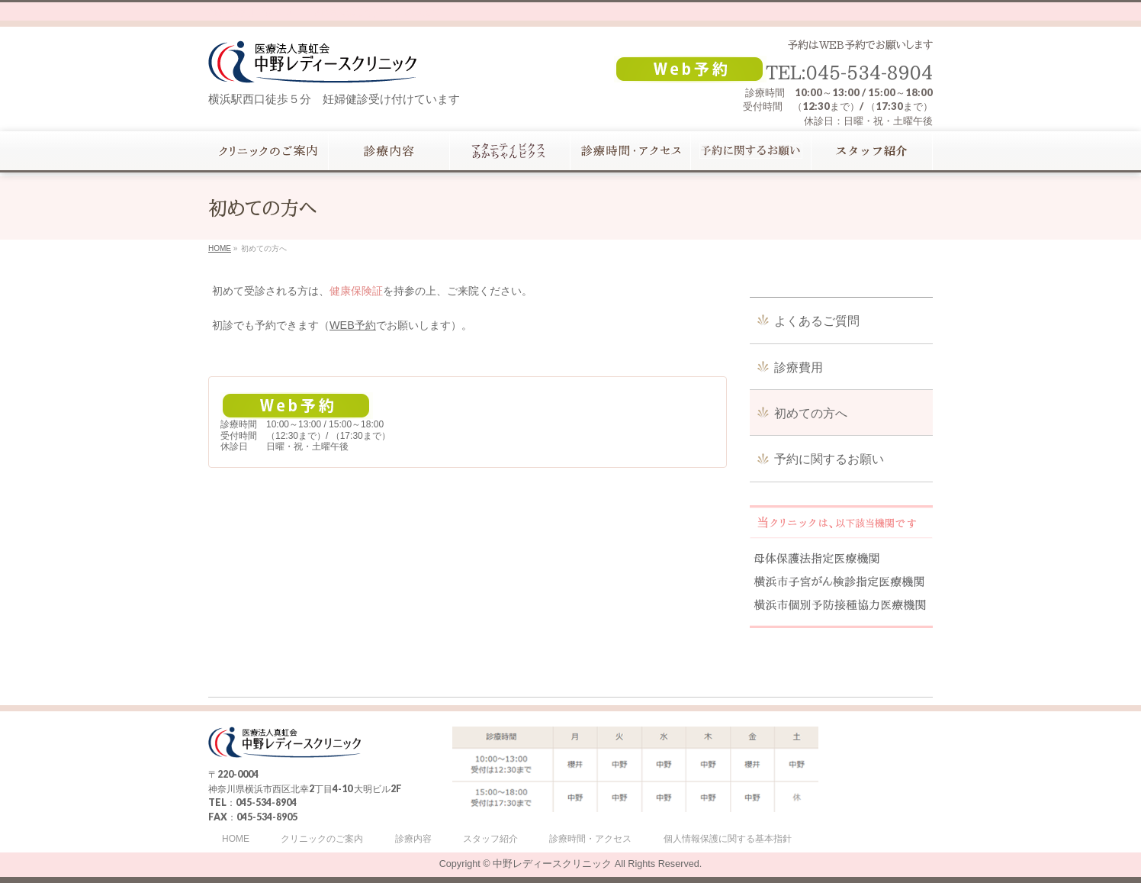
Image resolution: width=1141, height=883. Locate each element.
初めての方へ (810, 413)
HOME (235, 839)
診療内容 (413, 839)
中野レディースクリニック (552, 864)
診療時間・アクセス (590, 839)
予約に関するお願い (829, 459)
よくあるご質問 (817, 320)
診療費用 (798, 367)
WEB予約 (352, 325)
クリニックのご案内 (322, 839)
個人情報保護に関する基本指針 (728, 839)
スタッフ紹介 (490, 839)
